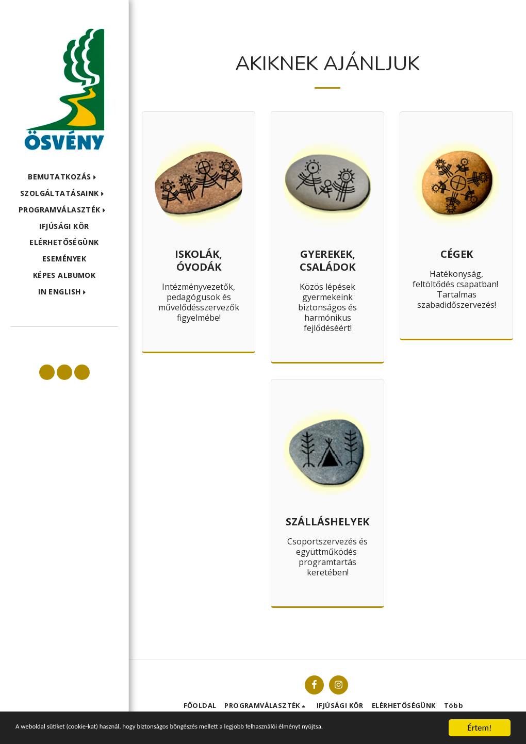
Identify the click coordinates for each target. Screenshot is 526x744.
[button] (64, 177)
